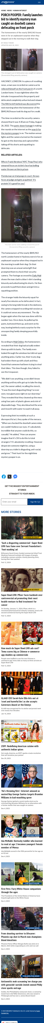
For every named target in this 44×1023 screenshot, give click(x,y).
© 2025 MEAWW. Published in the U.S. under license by (18, 1011)
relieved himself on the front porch (17, 88)
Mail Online (18, 341)
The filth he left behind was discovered (19, 104)
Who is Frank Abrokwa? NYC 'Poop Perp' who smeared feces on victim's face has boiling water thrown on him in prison (21, 165)
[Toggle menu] (40, 2)
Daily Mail (36, 275)
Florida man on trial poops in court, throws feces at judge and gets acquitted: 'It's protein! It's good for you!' (20, 180)
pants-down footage (23, 125)
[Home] (7, 2)
